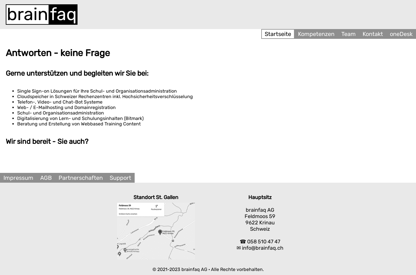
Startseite (278, 33)
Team (348, 33)
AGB (46, 177)
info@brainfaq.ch (262, 248)
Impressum (18, 177)
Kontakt (373, 33)
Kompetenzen (316, 33)
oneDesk (401, 33)
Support (120, 177)
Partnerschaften (81, 177)
